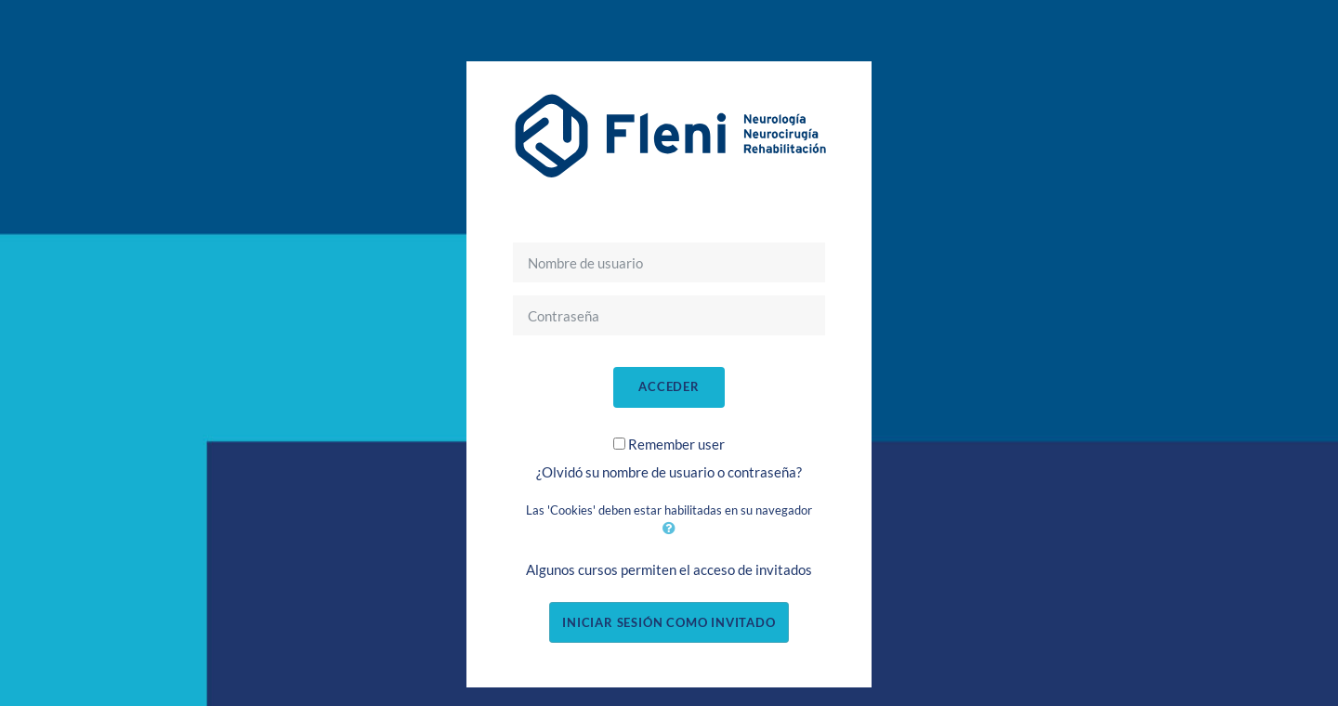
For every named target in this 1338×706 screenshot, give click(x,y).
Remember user (676, 444)
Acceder (669, 386)
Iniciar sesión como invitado (668, 622)
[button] (669, 527)
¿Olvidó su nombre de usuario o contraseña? (669, 472)
